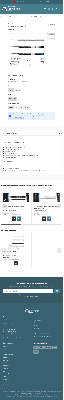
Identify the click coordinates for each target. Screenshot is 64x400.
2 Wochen (20, 75)
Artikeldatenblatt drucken (12, 168)
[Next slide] (59, 206)
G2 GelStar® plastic (9, 251)
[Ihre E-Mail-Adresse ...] (28, 291)
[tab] (11, 225)
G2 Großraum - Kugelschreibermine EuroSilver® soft (45, 207)
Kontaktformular (18, 118)
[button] (51, 36)
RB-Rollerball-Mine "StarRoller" (13, 207)
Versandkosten (23, 81)
